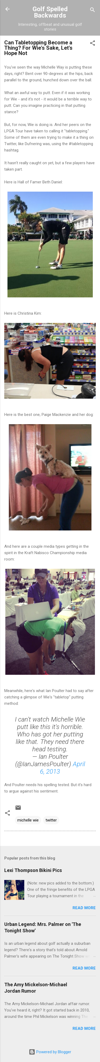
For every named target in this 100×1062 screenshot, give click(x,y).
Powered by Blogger (50, 1052)
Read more (84, 907)
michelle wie (28, 820)
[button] (92, 44)
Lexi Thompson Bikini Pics (33, 870)
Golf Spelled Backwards (50, 12)
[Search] (92, 11)
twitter (51, 820)
